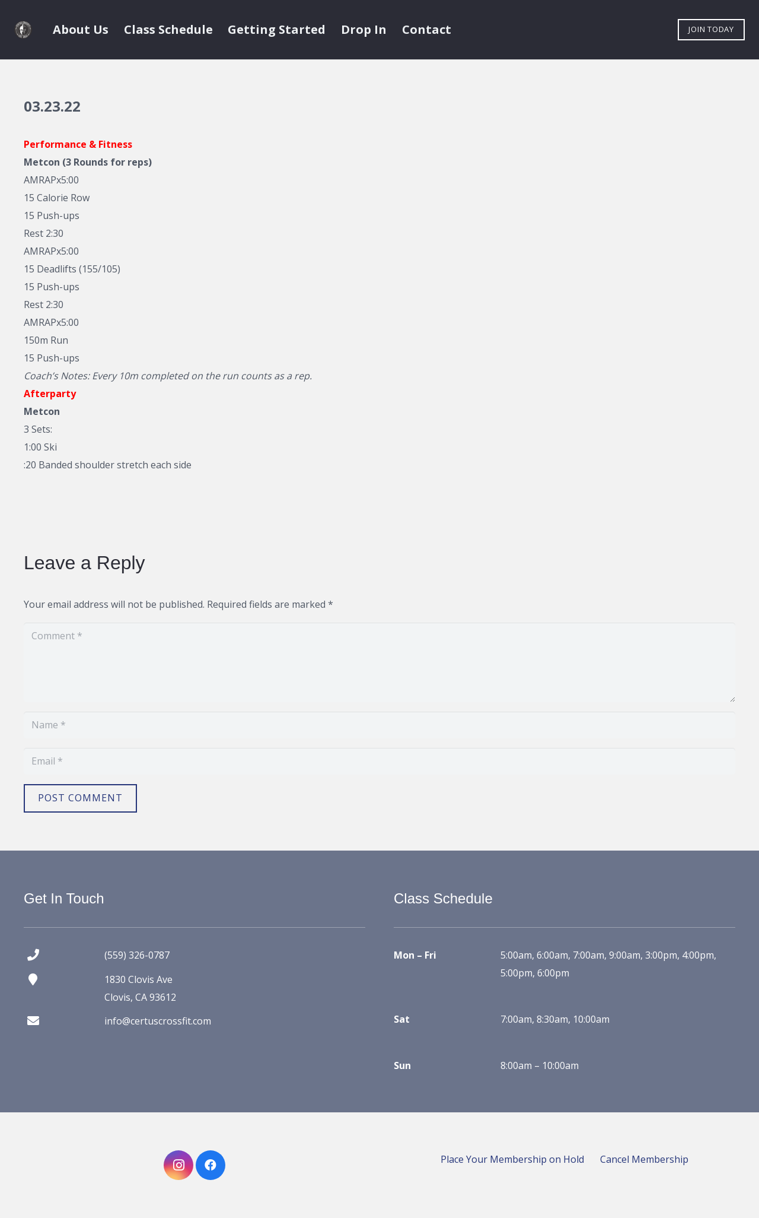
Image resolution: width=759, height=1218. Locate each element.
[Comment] (379, 662)
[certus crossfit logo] (23, 30)
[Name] (379, 725)
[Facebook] (210, 1165)
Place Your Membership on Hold (512, 1159)
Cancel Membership (644, 1159)
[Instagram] (178, 1165)
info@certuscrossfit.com (157, 1020)
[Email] (379, 761)
